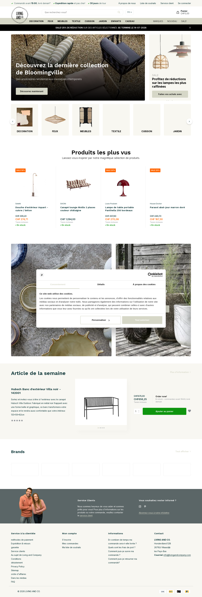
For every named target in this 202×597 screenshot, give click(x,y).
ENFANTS (116, 21)
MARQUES (158, 21)
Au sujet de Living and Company (26, 555)
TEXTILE (76, 21)
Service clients (18, 551)
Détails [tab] (101, 284)
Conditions (16, 559)
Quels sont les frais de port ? (121, 547)
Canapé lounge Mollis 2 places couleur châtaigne (77, 209)
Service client (167, 3)
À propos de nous (127, 3)
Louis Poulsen (111, 204)
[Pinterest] (145, 506)
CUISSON (89, 21)
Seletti (18, 204)
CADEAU (129, 21)
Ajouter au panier (164, 411)
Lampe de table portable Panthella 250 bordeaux (119, 209)
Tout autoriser (142, 320)
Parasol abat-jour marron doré (167, 207)
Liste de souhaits (148, 3)
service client (86, 515)
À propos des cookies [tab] (144, 284)
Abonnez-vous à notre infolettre (154, 513)
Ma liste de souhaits (71, 547)
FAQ (13, 581)
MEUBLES (62, 21)
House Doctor (156, 204)
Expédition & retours (20, 543)
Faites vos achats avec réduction (170, 95)
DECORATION (36, 21)
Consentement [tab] (57, 284)
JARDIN (103, 21)
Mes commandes (70, 543)
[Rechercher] (82, 12)
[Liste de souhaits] (189, 411)
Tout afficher (182, 451)
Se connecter (184, 3)
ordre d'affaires (18, 574)
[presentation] (13, 121)
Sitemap (15, 570)
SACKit (63, 204)
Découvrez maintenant (31, 91)
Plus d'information (179, 372)
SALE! (184, 21)
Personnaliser (100, 320)
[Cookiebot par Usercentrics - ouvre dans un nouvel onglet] (150, 275)
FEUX (50, 21)
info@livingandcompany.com (177, 555)
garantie (15, 547)
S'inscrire (66, 540)
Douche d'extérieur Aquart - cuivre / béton (31, 209)
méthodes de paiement (22, 540)
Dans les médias (18, 578)
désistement (17, 562)
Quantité (137, 411)
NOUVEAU (172, 21)
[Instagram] (140, 506)
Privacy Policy (17, 566)
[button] (98, 427)
